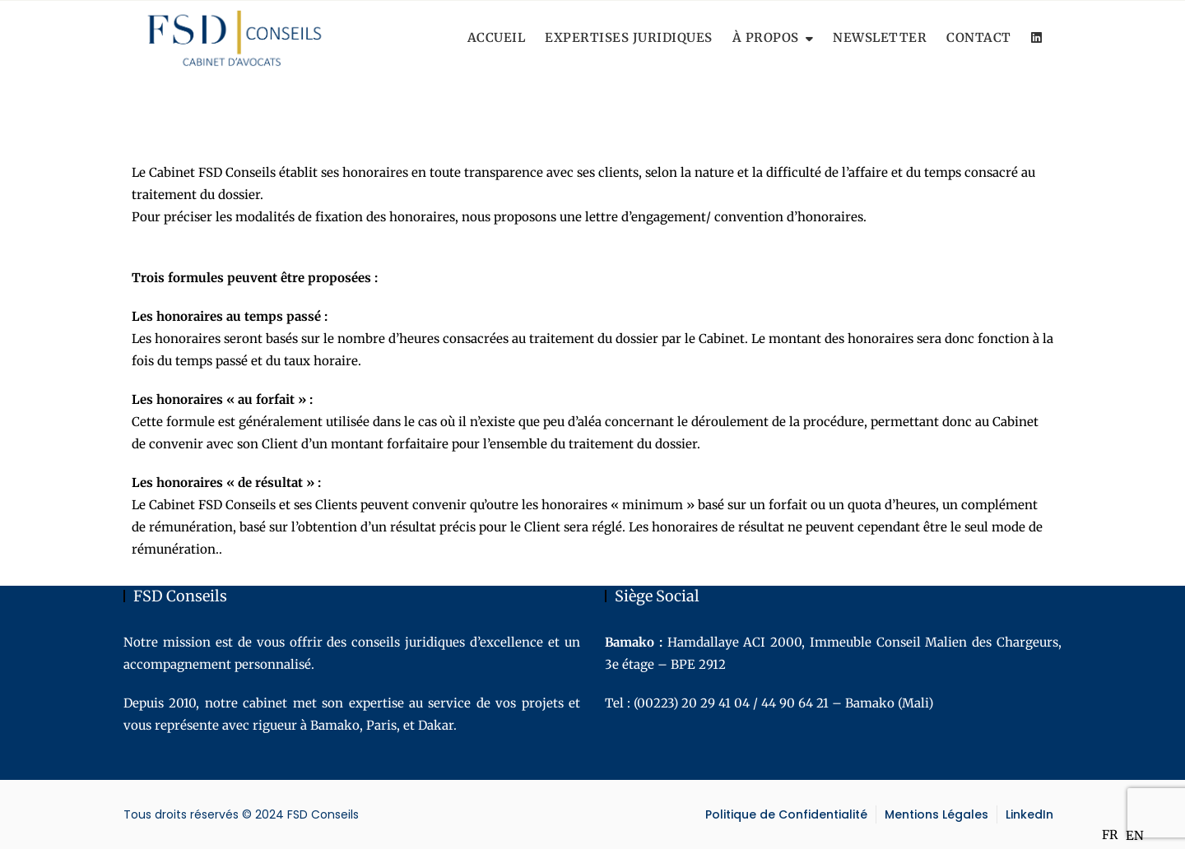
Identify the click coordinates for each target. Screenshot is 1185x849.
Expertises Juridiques (629, 37)
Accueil (496, 37)
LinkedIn (1029, 814)
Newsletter (880, 37)
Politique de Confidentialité (786, 814)
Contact (978, 37)
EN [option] (1135, 835)
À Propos (765, 37)
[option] (1135, 835)
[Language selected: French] (1127, 834)
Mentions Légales (936, 814)
